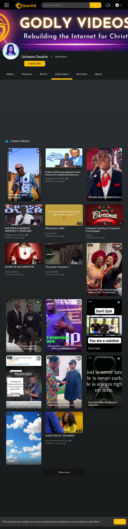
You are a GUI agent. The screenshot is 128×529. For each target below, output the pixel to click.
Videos (10, 73)
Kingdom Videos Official (56, 179)
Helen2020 (51, 272)
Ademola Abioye (12, 272)
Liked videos (62, 73)
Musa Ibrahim (51, 233)
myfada (89, 235)
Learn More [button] (94, 521)
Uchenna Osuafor (35, 57)
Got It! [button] (120, 521)
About (98, 73)
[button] (118, 5)
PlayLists (27, 73)
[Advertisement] (64, 114)
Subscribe (34, 63)
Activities (81, 73)
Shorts (43, 73)
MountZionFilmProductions (58, 440)
